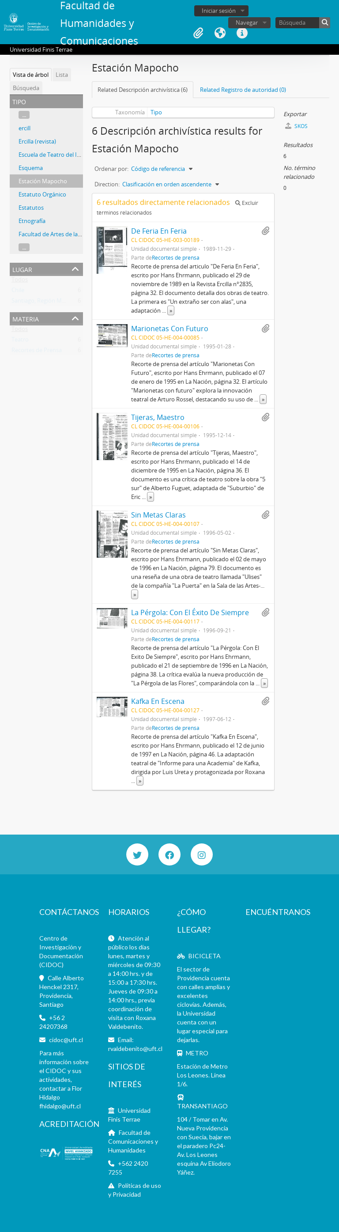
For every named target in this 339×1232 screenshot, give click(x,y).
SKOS (296, 126)
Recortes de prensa (176, 257)
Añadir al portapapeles (265, 231)
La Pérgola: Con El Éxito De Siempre (190, 612)
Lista (62, 75)
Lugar (22, 269)
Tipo (156, 112)
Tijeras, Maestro (158, 417)
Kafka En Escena (158, 701)
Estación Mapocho (43, 181)
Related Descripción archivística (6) (143, 90)
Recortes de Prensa (36, 352)
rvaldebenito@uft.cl (135, 1048)
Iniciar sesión (219, 11)
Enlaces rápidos (242, 33)
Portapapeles (198, 33)
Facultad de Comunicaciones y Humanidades (133, 1141)
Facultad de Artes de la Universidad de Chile (75, 234)
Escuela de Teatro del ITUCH (55, 155)
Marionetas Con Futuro (169, 328)
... (24, 115)
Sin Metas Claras (158, 515)
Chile (17, 292)
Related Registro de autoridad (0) (243, 90)
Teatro (20, 341)
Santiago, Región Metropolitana (52, 302)
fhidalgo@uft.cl (60, 1106)
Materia (25, 318)
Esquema (31, 168)
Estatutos (31, 208)
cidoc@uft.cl (66, 1039)
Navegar (247, 22)
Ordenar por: (111, 169)
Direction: (107, 184)
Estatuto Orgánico (42, 194)
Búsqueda (26, 88)
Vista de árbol (31, 75)
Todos (19, 281)
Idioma (220, 33)
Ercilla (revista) (37, 141)
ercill (24, 128)
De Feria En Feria (159, 231)
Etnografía (32, 221)
